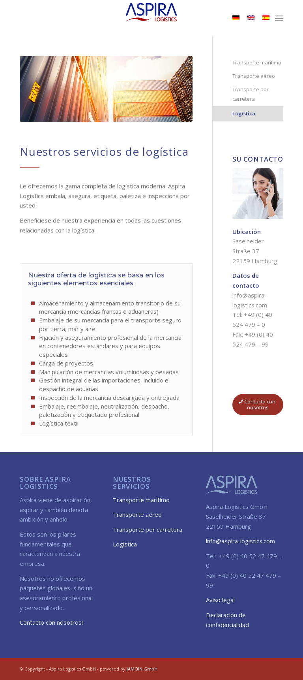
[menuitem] (279, 18)
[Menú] (279, 18)
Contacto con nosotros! (51, 622)
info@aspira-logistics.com (240, 541)
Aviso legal (220, 600)
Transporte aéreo (253, 75)
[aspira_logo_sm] (151, 18)
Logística (243, 113)
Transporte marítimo (256, 62)
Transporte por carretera (250, 94)
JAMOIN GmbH (142, 669)
